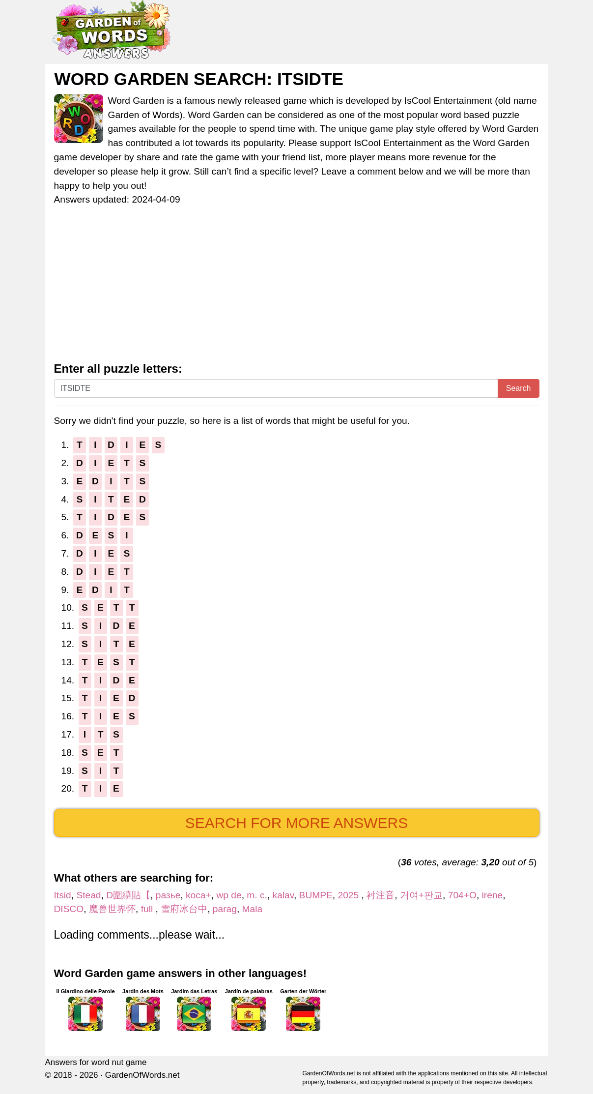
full (148, 909)
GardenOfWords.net (142, 1075)
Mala (252, 909)
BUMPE (316, 895)
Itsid (62, 895)
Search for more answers (296, 823)
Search (518, 388)
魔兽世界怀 (112, 909)
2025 (350, 895)
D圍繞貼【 (128, 895)
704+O (462, 895)
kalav (283, 895)
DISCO (69, 909)
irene (492, 895)
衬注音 (381, 895)
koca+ (198, 895)
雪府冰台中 (184, 909)
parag (225, 909)
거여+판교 (421, 895)
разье (168, 895)
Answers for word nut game (96, 1062)
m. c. (257, 895)
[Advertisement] (296, 288)
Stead (88, 895)
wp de (228, 895)
